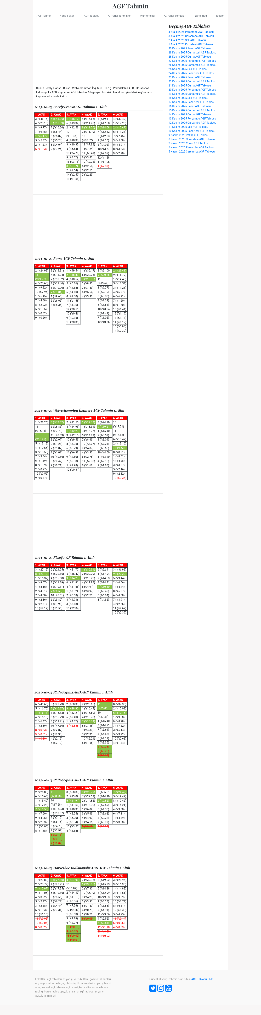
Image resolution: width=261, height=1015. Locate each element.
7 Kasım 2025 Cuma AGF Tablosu (188, 143)
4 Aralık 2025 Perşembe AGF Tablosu (191, 32)
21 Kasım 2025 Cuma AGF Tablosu (189, 85)
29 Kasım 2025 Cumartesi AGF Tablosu (192, 52)
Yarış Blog (201, 15)
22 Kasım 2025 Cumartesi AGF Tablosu (192, 81)
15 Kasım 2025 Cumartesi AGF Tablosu (192, 110)
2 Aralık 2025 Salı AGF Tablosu (187, 40)
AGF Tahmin (130, 6)
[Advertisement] (98, 52)
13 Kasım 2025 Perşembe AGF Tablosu (192, 118)
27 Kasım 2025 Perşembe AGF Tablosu (192, 60)
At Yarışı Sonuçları (175, 15)
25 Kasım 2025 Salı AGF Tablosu (188, 69)
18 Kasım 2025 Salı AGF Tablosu (188, 98)
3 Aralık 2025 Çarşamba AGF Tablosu (191, 36)
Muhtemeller (147, 15)
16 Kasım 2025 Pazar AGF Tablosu (189, 106)
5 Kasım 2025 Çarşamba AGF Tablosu (191, 151)
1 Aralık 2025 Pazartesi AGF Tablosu (190, 44)
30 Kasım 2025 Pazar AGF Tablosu (189, 48)
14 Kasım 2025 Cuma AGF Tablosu (189, 114)
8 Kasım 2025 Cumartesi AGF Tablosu (191, 139)
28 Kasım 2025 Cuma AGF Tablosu (189, 56)
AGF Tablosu (91, 15)
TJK (211, 979)
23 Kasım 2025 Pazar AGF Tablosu (189, 77)
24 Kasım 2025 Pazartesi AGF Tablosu (191, 73)
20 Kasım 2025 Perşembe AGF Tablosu (192, 89)
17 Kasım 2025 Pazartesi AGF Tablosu (191, 102)
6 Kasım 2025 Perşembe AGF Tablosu (191, 147)
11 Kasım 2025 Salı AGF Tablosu (188, 126)
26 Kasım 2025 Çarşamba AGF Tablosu (192, 65)
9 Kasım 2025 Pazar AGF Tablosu (188, 135)
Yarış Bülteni (67, 15)
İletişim (219, 15)
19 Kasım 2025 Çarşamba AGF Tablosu (192, 93)
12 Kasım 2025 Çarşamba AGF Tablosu (192, 122)
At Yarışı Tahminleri (119, 15)
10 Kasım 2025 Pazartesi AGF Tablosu (191, 131)
